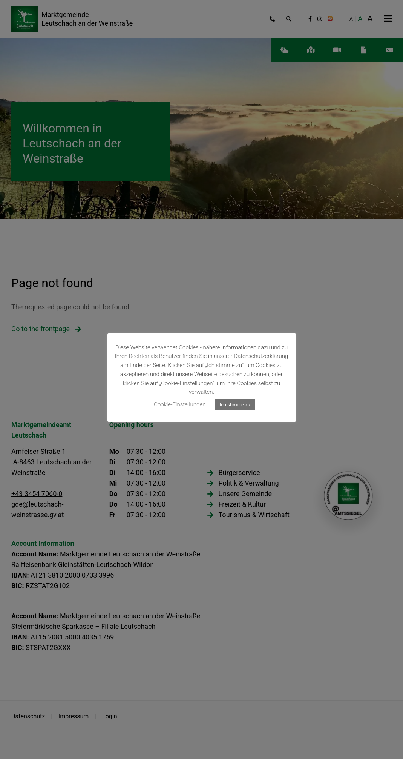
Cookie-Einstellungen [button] (179, 404)
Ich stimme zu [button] (234, 404)
